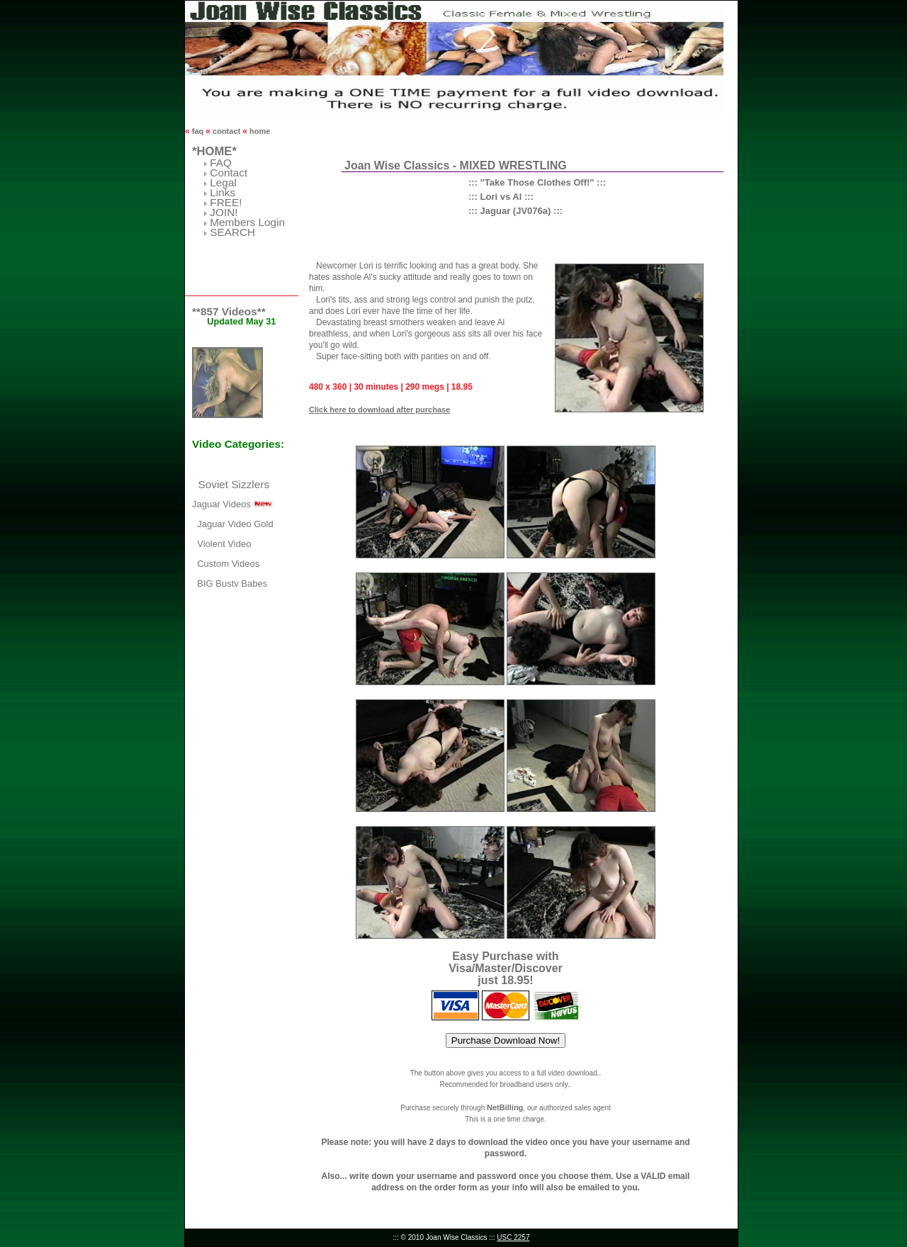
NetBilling (505, 1107)
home (258, 131)
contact (226, 131)
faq (198, 131)
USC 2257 (513, 1237)
